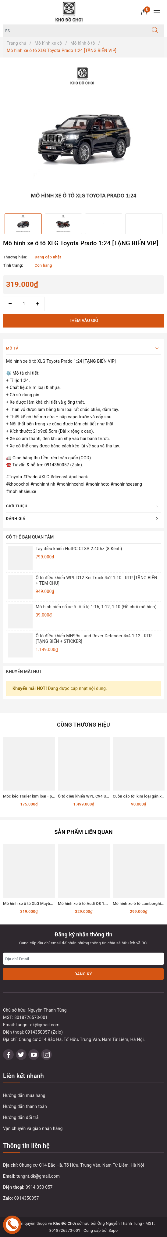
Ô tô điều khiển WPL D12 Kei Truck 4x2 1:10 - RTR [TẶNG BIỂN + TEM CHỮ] (96, 580)
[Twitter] (21, 1054)
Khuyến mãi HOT (24, 671)
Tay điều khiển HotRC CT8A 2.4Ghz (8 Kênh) (79, 548)
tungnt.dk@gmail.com (38, 1176)
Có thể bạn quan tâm (30, 537)
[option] (83, 135)
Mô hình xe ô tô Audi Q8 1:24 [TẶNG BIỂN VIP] (99, 903)
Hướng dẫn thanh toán (25, 1106)
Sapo (113, 1230)
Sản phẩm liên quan (83, 832)
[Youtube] (33, 1054)
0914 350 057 (39, 1187)
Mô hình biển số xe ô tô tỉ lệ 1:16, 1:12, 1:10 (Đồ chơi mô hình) (96, 606)
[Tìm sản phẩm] (74, 30)
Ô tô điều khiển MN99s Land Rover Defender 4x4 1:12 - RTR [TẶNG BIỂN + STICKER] (94, 638)
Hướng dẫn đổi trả (21, 1117)
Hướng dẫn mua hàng (24, 1095)
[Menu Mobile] (158, 12)
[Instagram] (46, 1054)
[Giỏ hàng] (144, 11)
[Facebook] (8, 1054)
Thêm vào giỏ (83, 320)
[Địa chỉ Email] (83, 959)
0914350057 (26, 1198)
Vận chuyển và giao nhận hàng (33, 1128)
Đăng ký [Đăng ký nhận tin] (83, 974)
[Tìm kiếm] (155, 30)
